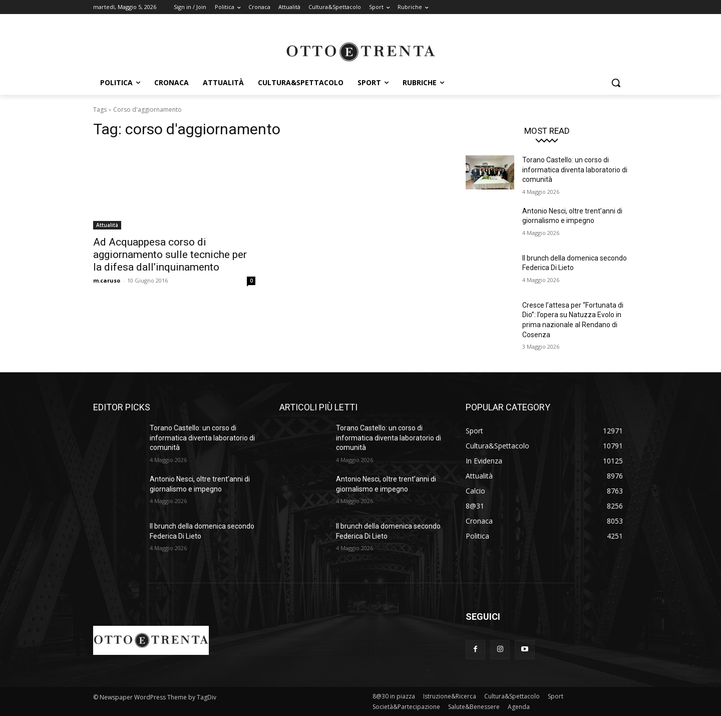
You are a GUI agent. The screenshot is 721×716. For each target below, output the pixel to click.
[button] (616, 83)
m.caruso (106, 280)
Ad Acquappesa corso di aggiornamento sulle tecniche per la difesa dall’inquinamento (170, 254)
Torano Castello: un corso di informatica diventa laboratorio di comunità (574, 169)
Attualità (107, 224)
